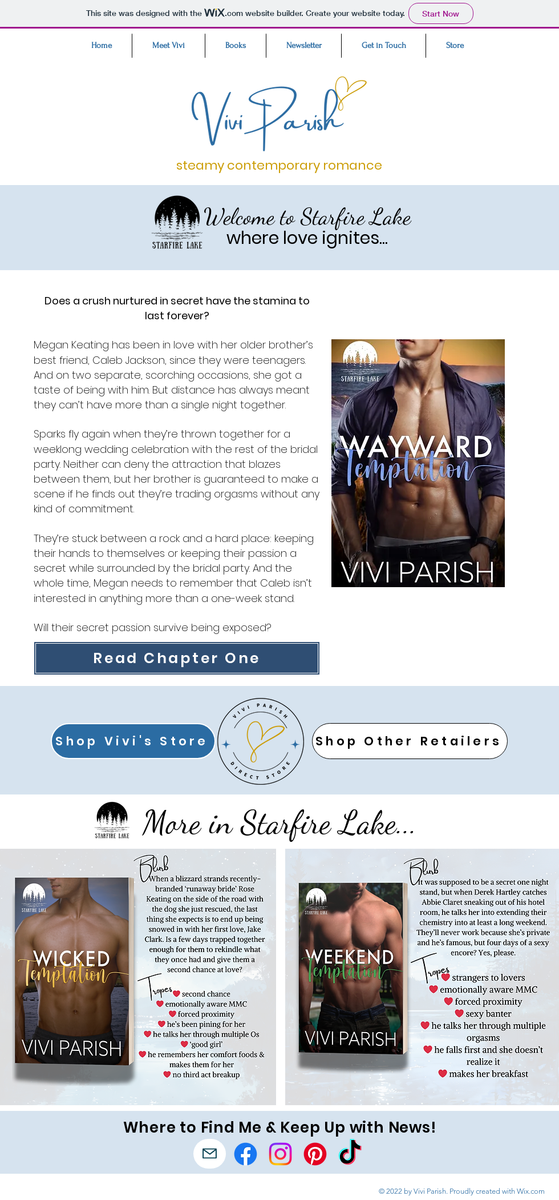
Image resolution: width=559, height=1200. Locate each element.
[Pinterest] (315, 1154)
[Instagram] (280, 1154)
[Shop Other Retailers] (410, 741)
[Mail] (209, 1154)
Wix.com (531, 1191)
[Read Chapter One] (177, 658)
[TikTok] (350, 1154)
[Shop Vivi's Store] (133, 741)
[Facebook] (245, 1154)
